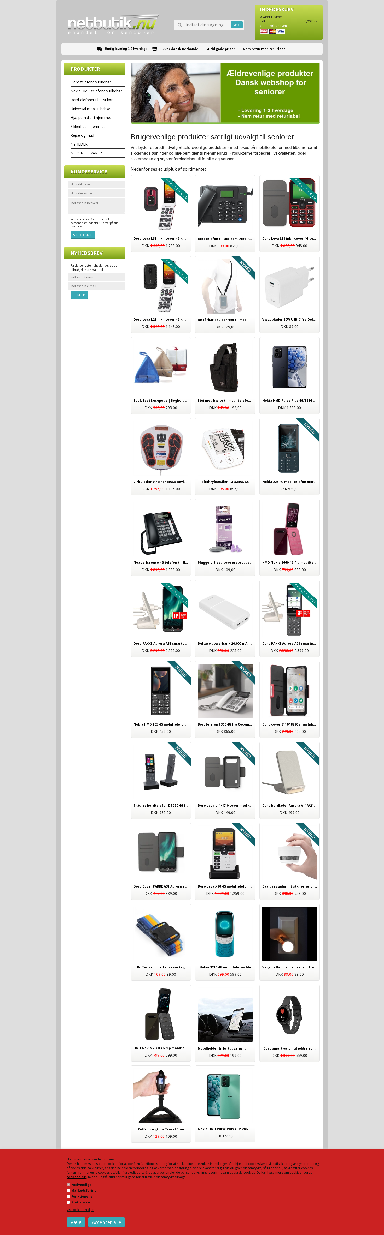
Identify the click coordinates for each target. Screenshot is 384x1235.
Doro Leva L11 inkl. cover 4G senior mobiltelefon (289, 238)
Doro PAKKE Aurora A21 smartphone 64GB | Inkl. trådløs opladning (289, 643)
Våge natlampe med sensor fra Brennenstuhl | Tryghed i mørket (289, 967)
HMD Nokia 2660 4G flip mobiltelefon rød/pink (289, 562)
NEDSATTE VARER (86, 153)
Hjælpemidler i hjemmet (91, 117)
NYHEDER (79, 144)
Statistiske (80, 1202)
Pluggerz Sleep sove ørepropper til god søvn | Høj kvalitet (225, 562)
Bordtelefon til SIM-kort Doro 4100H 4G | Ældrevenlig (225, 239)
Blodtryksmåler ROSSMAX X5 (225, 481)
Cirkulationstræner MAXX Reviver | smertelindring (160, 481)
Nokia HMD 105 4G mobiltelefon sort (160, 724)
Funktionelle (81, 1196)
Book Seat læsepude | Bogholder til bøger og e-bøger (160, 400)
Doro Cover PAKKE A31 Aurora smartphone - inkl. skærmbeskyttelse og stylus (160, 886)
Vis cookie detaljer (80, 1210)
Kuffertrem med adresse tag (161, 967)
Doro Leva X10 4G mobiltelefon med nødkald (225, 886)
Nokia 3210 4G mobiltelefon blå (225, 967)
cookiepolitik (76, 1177)
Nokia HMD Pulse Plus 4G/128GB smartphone (225, 1129)
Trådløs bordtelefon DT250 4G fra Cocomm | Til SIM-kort (160, 805)
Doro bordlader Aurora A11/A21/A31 (289, 805)
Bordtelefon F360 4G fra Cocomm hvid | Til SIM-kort (225, 724)
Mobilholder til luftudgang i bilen (225, 1048)
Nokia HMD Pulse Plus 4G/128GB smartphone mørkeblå (289, 400)
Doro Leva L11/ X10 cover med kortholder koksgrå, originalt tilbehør (225, 805)
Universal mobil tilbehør (90, 108)
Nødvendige (81, 1185)
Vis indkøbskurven (273, 25)
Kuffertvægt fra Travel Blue (161, 1129)
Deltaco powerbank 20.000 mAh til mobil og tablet (225, 643)
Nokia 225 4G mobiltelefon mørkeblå (289, 481)
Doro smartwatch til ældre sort (289, 1048)
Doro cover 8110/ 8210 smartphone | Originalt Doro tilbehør (289, 724)
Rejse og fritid (82, 135)
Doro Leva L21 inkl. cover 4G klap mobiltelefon (160, 319)
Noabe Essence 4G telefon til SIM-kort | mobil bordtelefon (160, 562)
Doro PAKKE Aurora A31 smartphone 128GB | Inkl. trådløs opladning (160, 643)
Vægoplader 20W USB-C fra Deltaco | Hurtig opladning (289, 319)
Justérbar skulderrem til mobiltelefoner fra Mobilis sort (225, 319)
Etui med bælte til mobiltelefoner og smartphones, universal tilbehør (225, 400)
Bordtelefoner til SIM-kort (92, 99)
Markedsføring (83, 1190)
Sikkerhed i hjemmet (88, 126)
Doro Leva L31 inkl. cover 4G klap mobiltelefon (160, 238)
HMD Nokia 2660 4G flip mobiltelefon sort (160, 1048)
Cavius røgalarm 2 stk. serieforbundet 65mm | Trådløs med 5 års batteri (289, 886)
